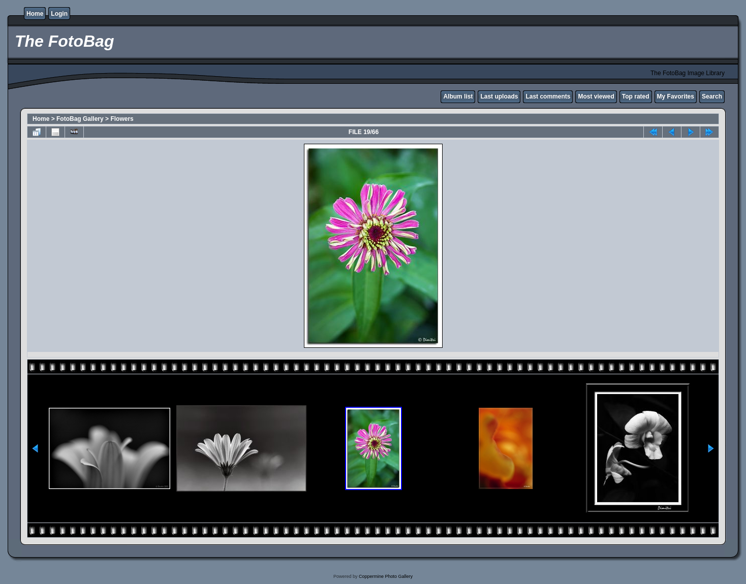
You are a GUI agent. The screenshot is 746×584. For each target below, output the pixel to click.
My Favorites (675, 96)
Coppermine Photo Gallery (386, 576)
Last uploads (499, 96)
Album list (458, 96)
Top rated (635, 96)
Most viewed (596, 96)
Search (712, 96)
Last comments (547, 96)
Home (34, 13)
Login (59, 13)
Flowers (121, 118)
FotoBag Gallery (80, 118)
